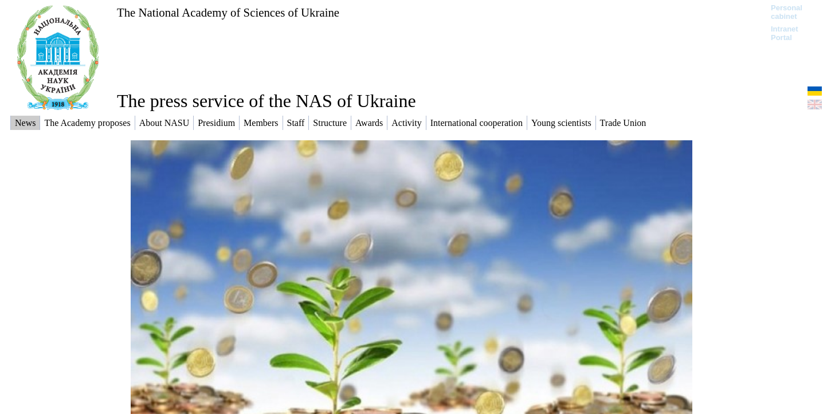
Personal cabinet (786, 12)
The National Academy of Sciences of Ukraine (228, 12)
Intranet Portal (784, 33)
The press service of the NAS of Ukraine (266, 100)
